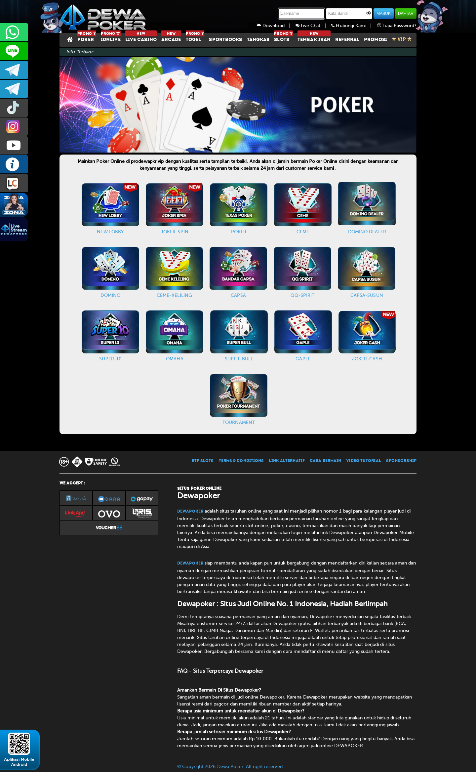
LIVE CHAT (14, 183)
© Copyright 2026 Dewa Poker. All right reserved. (230, 766)
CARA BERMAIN (325, 461)
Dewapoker (190, 512)
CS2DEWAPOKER (14, 51)
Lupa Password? (397, 25)
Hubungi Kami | (354, 25)
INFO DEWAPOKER (14, 164)
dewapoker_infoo (14, 70)
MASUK (384, 13)
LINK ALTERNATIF (287, 461)
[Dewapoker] (104, 16)
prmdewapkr (14, 108)
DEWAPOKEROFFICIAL (14, 145)
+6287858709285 (14, 32)
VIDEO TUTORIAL (363, 461)
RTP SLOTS (203, 461)
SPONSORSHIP (401, 461)
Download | (276, 25)
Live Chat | (314, 25)
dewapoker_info (14, 89)
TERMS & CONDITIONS (241, 461)
